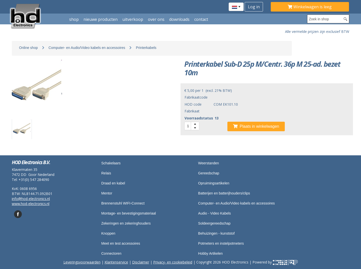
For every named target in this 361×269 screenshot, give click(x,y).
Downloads (179, 19)
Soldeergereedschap (214, 223)
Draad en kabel (113, 183)
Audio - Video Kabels (214, 213)
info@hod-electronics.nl (31, 198)
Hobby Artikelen (210, 253)
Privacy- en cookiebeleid (172, 262)
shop (74, 19)
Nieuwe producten (100, 19)
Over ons (156, 19)
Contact (201, 19)
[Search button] (345, 19)
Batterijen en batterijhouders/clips (224, 193)
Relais (106, 173)
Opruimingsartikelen (213, 183)
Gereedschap (208, 173)
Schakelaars (111, 163)
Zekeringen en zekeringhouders (126, 223)
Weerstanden (208, 163)
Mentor (106, 193)
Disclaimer (140, 262)
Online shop (28, 48)
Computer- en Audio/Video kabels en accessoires (87, 48)
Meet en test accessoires (120, 243)
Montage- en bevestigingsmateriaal (128, 213)
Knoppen (108, 233)
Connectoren (111, 253)
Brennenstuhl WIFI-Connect (123, 203)
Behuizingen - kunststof (216, 233)
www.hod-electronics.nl (30, 203)
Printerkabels (146, 48)
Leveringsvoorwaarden (82, 262)
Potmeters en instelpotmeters (221, 243)
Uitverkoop (132, 19)
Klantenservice (116, 262)
